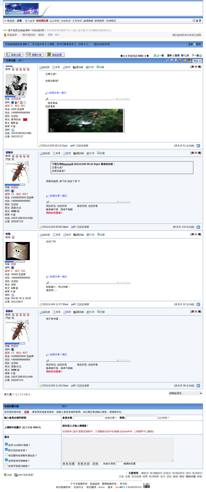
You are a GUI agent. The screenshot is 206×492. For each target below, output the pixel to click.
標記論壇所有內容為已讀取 (186, 35)
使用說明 (100, 20)
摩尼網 (123, 483)
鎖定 (169, 476)
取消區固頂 (178, 473)
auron (102, 487)
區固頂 (167, 473)
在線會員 (66, 20)
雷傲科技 (78, 487)
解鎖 (175, 476)
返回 (41, 34)
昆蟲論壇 (12, 34)
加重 (127, 476)
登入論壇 (30, 20)
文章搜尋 (77, 20)
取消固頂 (197, 473)
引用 (90, 67)
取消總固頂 (156, 473)
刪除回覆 (191, 476)
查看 (56, 67)
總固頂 (144, 473)
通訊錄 (78, 67)
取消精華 (154, 476)
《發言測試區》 (28, 34)
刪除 (150, 431)
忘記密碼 (54, 20)
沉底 (121, 476)
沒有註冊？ (111, 417)
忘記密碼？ (164, 417)
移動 (199, 476)
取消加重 (136, 476)
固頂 (188, 473)
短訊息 (44, 67)
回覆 (100, 67)
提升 (163, 476)
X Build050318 (128, 487)
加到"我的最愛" (24, 474)
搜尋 (66, 67)
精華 (145, 476)
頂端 (8, 474)
